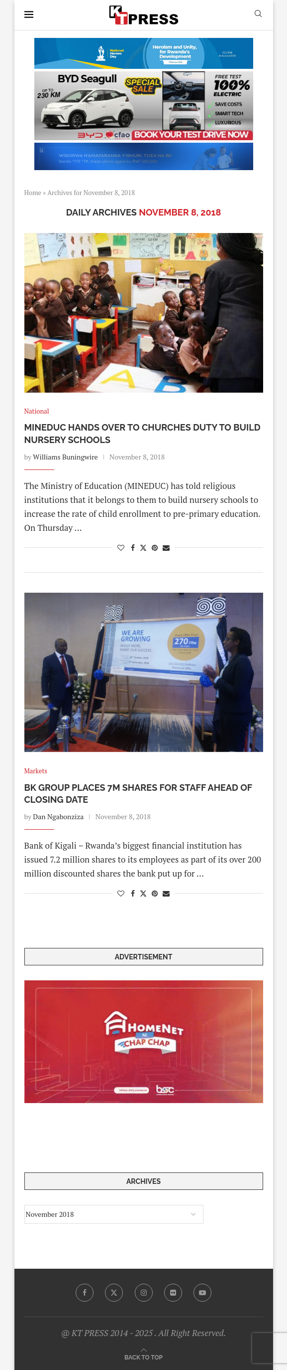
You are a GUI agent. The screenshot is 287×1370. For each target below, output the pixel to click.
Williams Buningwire (65, 456)
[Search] (258, 14)
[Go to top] (143, 1357)
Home (32, 192)
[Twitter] (114, 1293)
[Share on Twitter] (143, 547)
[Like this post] (120, 547)
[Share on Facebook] (133, 547)
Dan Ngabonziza (58, 816)
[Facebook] (85, 1293)
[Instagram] (144, 1293)
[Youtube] (202, 1293)
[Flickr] (173, 1293)
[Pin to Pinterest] (155, 547)
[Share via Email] (166, 547)
